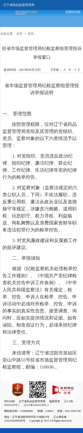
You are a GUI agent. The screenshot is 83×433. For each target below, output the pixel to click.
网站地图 (9, 401)
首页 (19, 33)
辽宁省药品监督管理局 (18, 5)
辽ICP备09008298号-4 (36, 405)
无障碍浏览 (73, 12)
